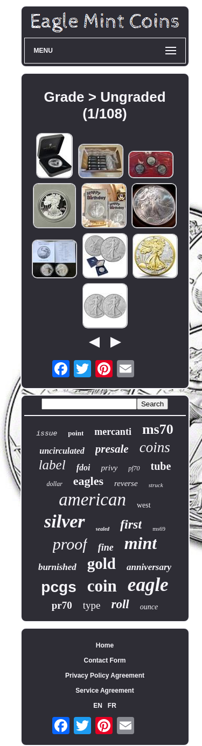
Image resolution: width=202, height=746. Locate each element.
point (75, 433)
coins (155, 447)
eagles (88, 481)
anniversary (149, 567)
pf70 (134, 468)
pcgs (58, 587)
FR (112, 705)
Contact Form (105, 660)
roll (120, 604)
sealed (103, 529)
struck (156, 485)
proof (70, 544)
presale (112, 448)
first (131, 524)
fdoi (83, 467)
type (92, 605)
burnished (57, 567)
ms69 (158, 528)
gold (101, 563)
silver (64, 521)
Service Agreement (104, 690)
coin (102, 585)
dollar (54, 484)
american (92, 499)
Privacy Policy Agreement (104, 675)
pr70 (62, 605)
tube (161, 466)
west (144, 505)
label (52, 465)
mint (140, 543)
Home (105, 645)
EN (97, 705)
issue (46, 434)
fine (106, 547)
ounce (149, 607)
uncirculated (62, 450)
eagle (148, 584)
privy (109, 467)
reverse (126, 483)
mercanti (112, 431)
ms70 (157, 429)
